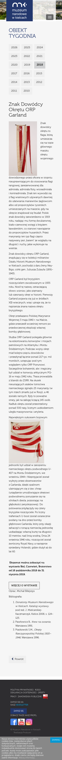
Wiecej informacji (27, 757)
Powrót (17, 659)
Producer (27, 733)
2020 (14, 65)
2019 (27, 65)
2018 (40, 65)
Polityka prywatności (22, 690)
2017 (14, 73)
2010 (27, 91)
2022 (27, 56)
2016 (27, 73)
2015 (39, 73)
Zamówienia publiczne (30, 697)
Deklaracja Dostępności (23, 693)
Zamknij (56, 740)
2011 (14, 91)
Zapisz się (18, 711)
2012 (39, 82)
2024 (40, 47)
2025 (27, 47)
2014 (14, 82)
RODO (38, 690)
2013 (27, 82)
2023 (14, 56)
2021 (39, 56)
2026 (14, 47)
